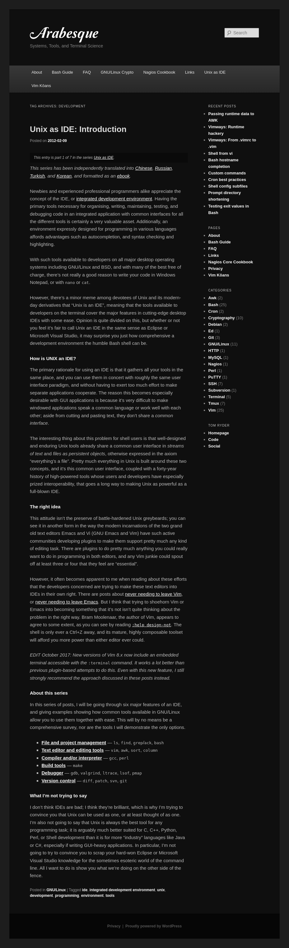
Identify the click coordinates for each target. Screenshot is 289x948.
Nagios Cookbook (159, 72)
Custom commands (227, 173)
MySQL (215, 357)
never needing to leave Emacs (66, 601)
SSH (212, 383)
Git (211, 337)
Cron (213, 311)
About (36, 72)
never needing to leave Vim (153, 594)
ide (84, 890)
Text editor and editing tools (73, 750)
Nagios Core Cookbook (230, 262)
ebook (123, 175)
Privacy (215, 268)
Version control (59, 780)
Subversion (219, 390)
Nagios (215, 364)
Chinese (143, 168)
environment (92, 895)
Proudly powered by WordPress (153, 926)
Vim (212, 410)
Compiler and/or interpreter (72, 757)
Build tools (54, 765)
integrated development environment (114, 198)
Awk (212, 298)
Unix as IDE (215, 72)
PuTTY (214, 377)
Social (214, 446)
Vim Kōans (41, 85)
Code (213, 439)
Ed (211, 331)
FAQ (87, 72)
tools (109, 895)
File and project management (74, 742)
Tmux (213, 403)
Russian (163, 168)
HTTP (213, 350)
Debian (215, 324)
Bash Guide (62, 72)
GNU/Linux (56, 890)
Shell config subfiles (228, 186)
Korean (64, 175)
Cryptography (221, 317)
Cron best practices (227, 179)
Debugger (52, 772)
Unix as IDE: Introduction (78, 129)
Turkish (37, 175)
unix (161, 890)
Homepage (218, 433)
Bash (213, 304)
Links (189, 72)
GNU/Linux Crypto (117, 72)
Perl (212, 370)
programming (67, 895)
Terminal (216, 396)
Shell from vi (220, 153)
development (41, 895)
